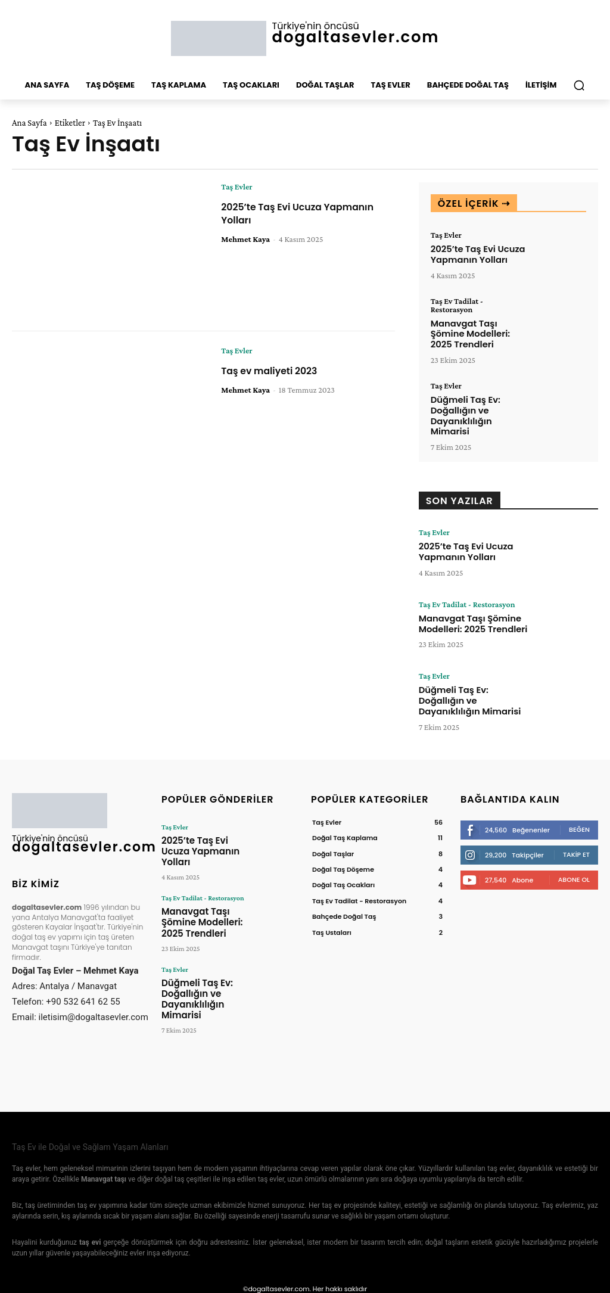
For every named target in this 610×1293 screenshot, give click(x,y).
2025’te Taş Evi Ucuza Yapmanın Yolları (279, 213)
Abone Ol (574, 872)
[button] (579, 85)
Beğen (579, 822)
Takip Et (576, 847)
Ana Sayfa (29, 123)
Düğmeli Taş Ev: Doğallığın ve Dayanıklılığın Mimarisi (464, 411)
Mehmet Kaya (245, 238)
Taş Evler (236, 186)
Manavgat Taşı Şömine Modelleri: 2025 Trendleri (468, 332)
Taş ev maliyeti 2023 (276, 370)
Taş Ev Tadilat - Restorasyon (457, 304)
